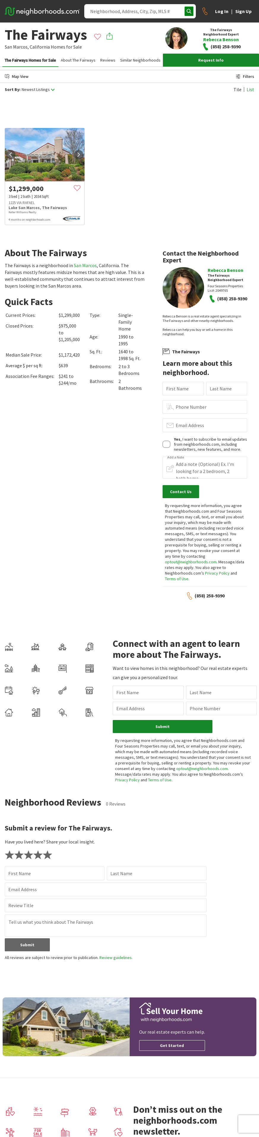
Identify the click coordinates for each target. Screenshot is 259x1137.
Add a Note (175, 457)
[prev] (10, 154)
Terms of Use (176, 578)
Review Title (21, 905)
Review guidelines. (116, 957)
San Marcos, (17, 47)
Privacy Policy (217, 573)
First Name (177, 388)
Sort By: (12, 89)
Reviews (107, 60)
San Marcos (85, 265)
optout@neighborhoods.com (191, 562)
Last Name (221, 388)
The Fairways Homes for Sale (30, 60)
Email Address (190, 425)
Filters (245, 76)
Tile (237, 89)
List (250, 89)
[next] (78, 154)
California (40, 47)
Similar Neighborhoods (140, 60)
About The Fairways (78, 60)
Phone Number (191, 407)
